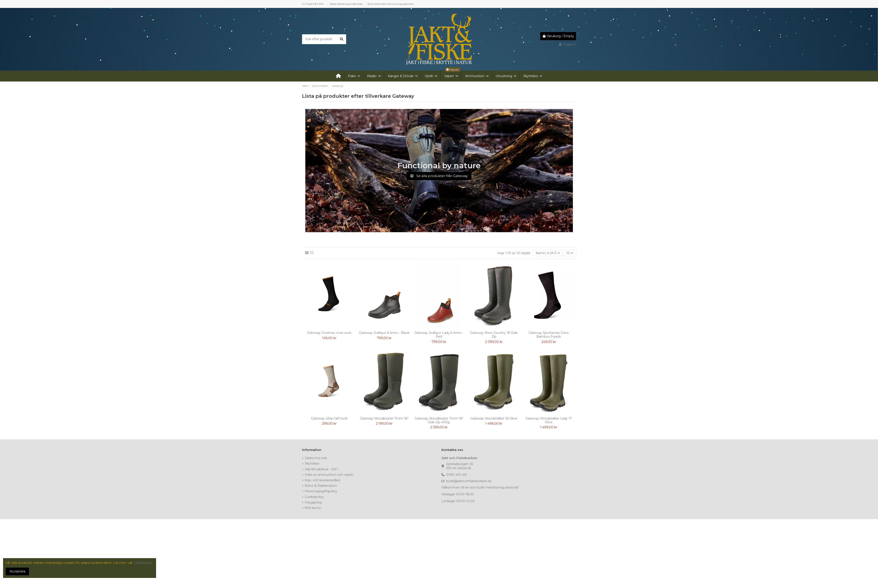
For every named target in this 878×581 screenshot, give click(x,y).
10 (569, 253)
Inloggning (313, 502)
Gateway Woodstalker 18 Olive (493, 418)
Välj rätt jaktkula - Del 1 (322, 469)
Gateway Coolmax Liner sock (329, 333)
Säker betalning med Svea (346, 3)
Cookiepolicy (314, 497)
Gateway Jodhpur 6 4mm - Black (384, 333)
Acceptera (17, 571)
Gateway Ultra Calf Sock (329, 418)
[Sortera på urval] (548, 253)
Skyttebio (312, 463)
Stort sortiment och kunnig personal (390, 3)
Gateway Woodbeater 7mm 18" (384, 418)
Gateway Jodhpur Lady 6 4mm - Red (439, 334)
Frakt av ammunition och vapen (329, 475)
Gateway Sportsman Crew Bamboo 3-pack (549, 334)
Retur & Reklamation (321, 486)
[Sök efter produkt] (341, 39)
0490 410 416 (456, 475)
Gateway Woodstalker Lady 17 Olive (548, 420)
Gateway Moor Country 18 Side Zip (494, 334)
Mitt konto (313, 508)
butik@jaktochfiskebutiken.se (468, 481)
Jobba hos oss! (316, 458)
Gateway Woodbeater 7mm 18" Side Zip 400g (439, 420)
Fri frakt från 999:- (314, 3)
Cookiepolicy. (143, 563)
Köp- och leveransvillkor (322, 480)
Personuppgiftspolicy (321, 491)
